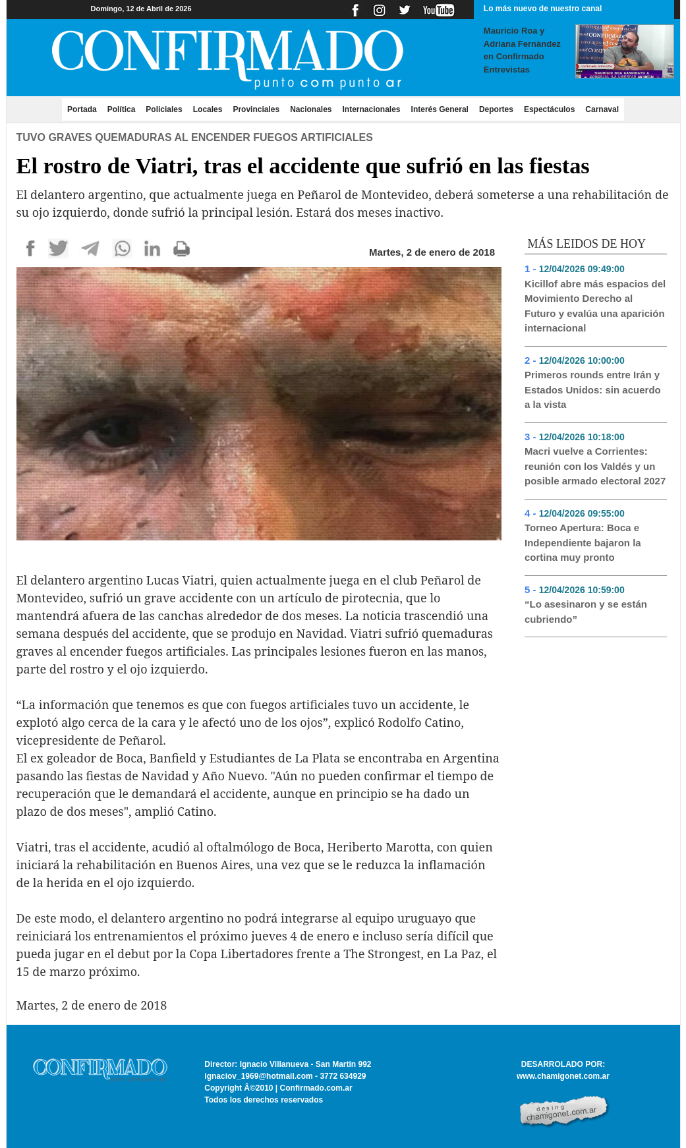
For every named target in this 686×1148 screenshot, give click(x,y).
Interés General (440, 109)
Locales (208, 109)
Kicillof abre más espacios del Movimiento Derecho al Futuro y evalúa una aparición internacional (595, 306)
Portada (84, 108)
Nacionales (310, 109)
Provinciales (256, 109)
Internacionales (372, 109)
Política (121, 109)
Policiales (164, 109)
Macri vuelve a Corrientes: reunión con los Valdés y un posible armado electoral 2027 (595, 465)
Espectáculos (549, 109)
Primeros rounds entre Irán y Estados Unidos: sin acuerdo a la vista (593, 389)
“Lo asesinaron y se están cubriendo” (586, 611)
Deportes (496, 109)
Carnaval (602, 109)
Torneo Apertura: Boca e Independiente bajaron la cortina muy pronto (583, 542)
